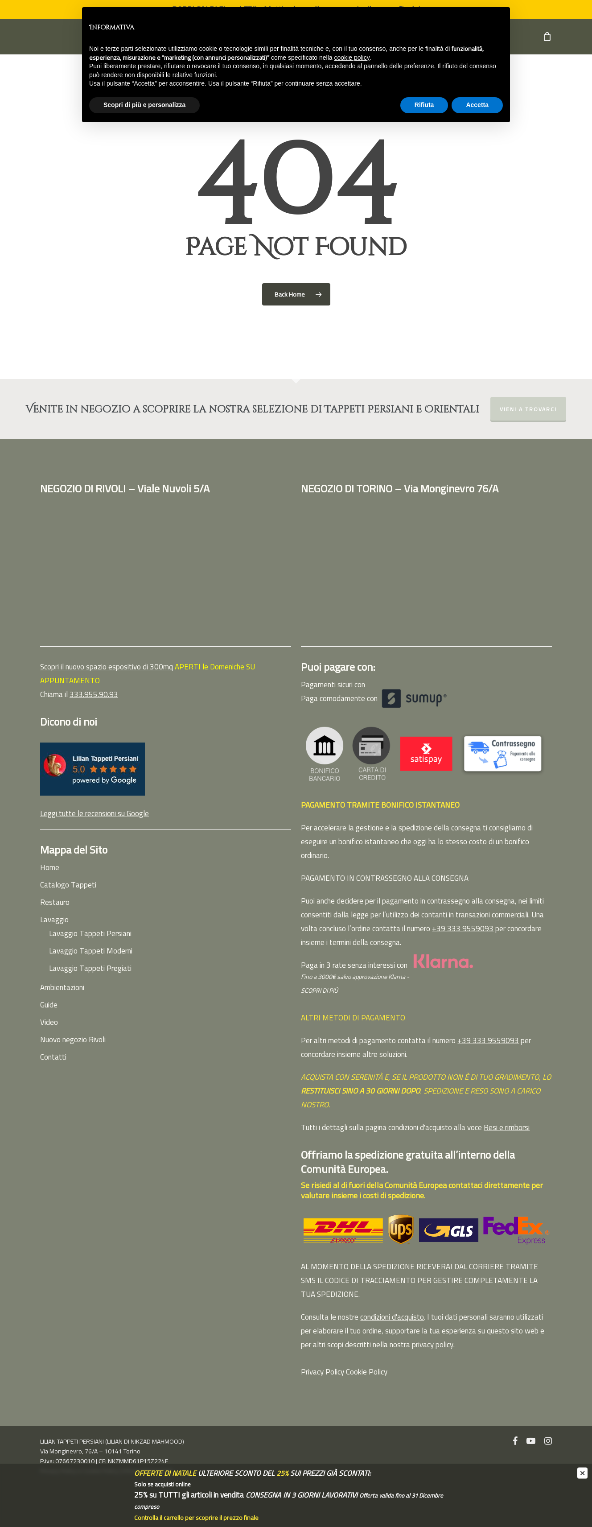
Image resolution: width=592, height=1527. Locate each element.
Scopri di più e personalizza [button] (144, 104)
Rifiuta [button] (424, 104)
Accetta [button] (477, 104)
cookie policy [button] (352, 57)
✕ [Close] (582, 1473)
